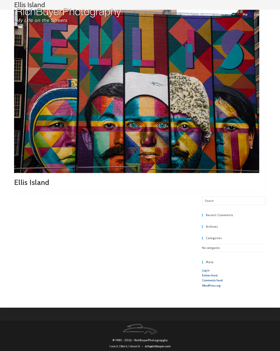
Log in (205, 270)
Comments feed (212, 280)
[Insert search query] (234, 200)
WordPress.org (211, 285)
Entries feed (209, 275)
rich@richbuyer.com (158, 346)
